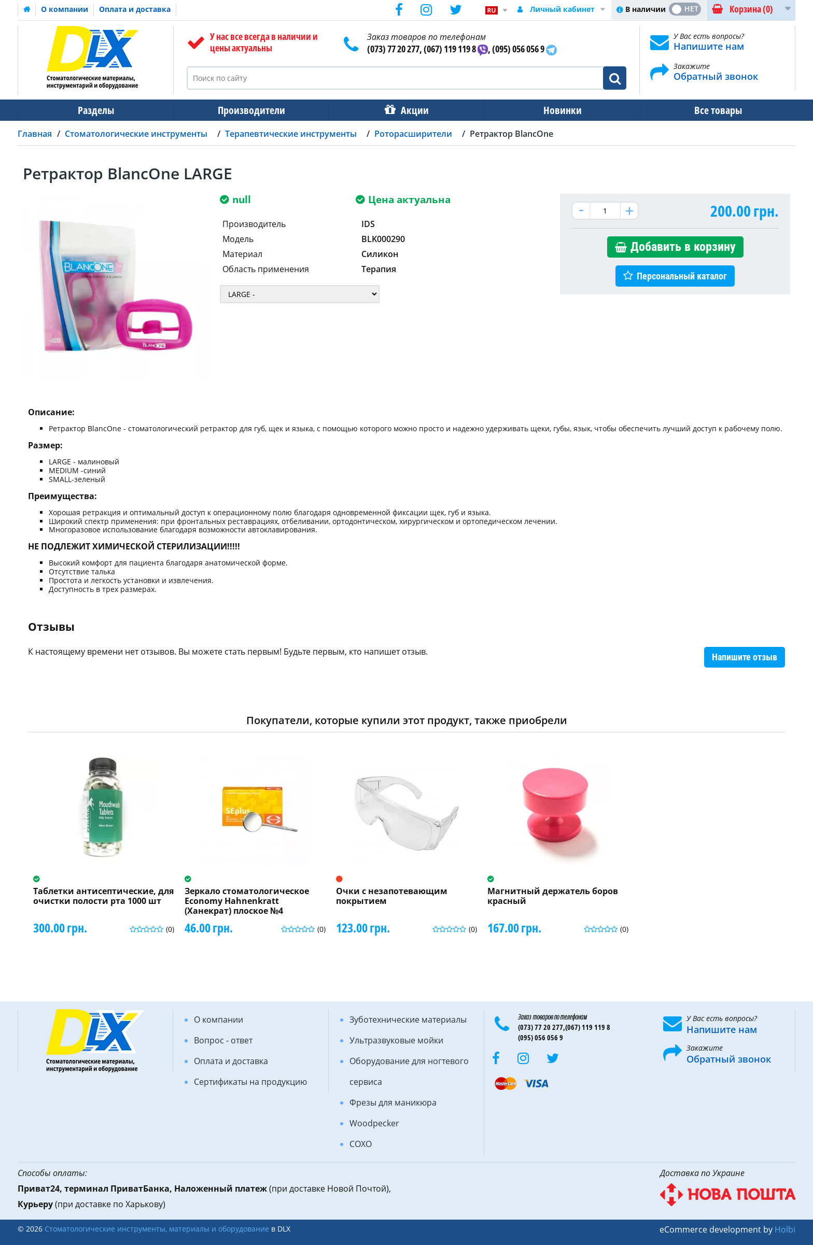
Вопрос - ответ (223, 1040)
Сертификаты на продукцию (250, 1081)
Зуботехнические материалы (408, 1019)
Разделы (96, 110)
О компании (64, 9)
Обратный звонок (716, 76)
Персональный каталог (682, 276)
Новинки (562, 110)
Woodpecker (374, 1123)
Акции (415, 110)
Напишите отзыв (744, 657)
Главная (35, 133)
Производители (251, 110)
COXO (360, 1144)
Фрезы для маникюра (393, 1102)
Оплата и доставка (135, 9)
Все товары (718, 110)
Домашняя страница (27, 9)
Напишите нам (709, 46)
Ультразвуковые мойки (396, 1040)
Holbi (785, 1229)
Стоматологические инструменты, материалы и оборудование (157, 1229)
